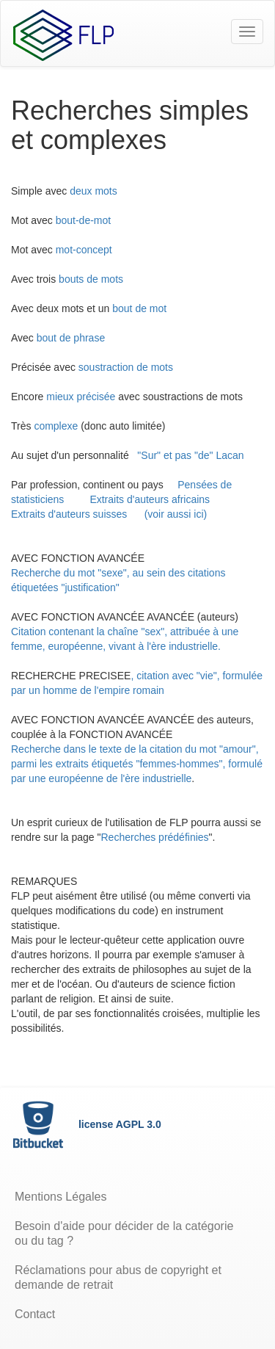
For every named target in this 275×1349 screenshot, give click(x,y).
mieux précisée (80, 396)
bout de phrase (72, 338)
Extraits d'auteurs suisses (69, 514)
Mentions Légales (60, 1196)
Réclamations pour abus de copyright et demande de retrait (118, 1277)
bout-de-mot (85, 220)
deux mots (93, 191)
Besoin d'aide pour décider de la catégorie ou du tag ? (124, 1233)
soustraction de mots (125, 367)
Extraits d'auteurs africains (149, 499)
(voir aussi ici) (176, 514)
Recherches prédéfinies (155, 837)
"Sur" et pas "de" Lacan (190, 455)
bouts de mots (91, 279)
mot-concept (84, 250)
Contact (35, 1314)
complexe (56, 426)
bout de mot (140, 308)
